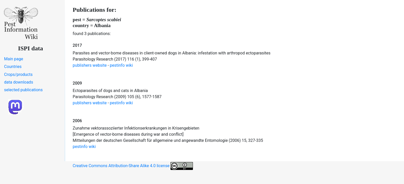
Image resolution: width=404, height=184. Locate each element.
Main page (13, 58)
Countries (12, 66)
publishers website (90, 65)
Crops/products (18, 74)
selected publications (23, 89)
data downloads (18, 82)
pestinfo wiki (121, 65)
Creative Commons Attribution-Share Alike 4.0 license (133, 166)
